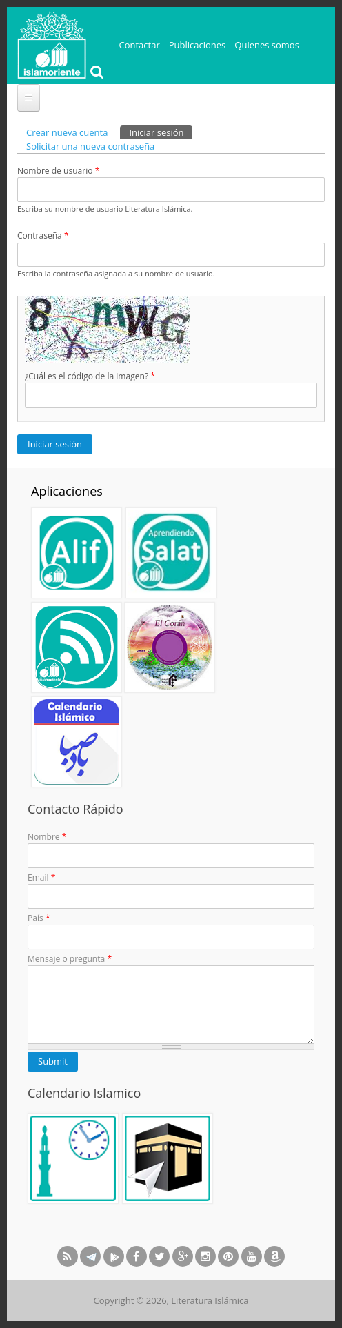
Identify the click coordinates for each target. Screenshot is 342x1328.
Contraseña (43, 235)
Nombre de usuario (58, 171)
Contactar (139, 45)
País (39, 918)
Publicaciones (197, 45)
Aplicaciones (67, 491)
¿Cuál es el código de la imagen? (90, 376)
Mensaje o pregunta (70, 959)
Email (41, 877)
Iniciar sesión (160, 132)
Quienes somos (266, 45)
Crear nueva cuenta (67, 132)
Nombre (47, 837)
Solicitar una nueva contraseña (90, 146)
